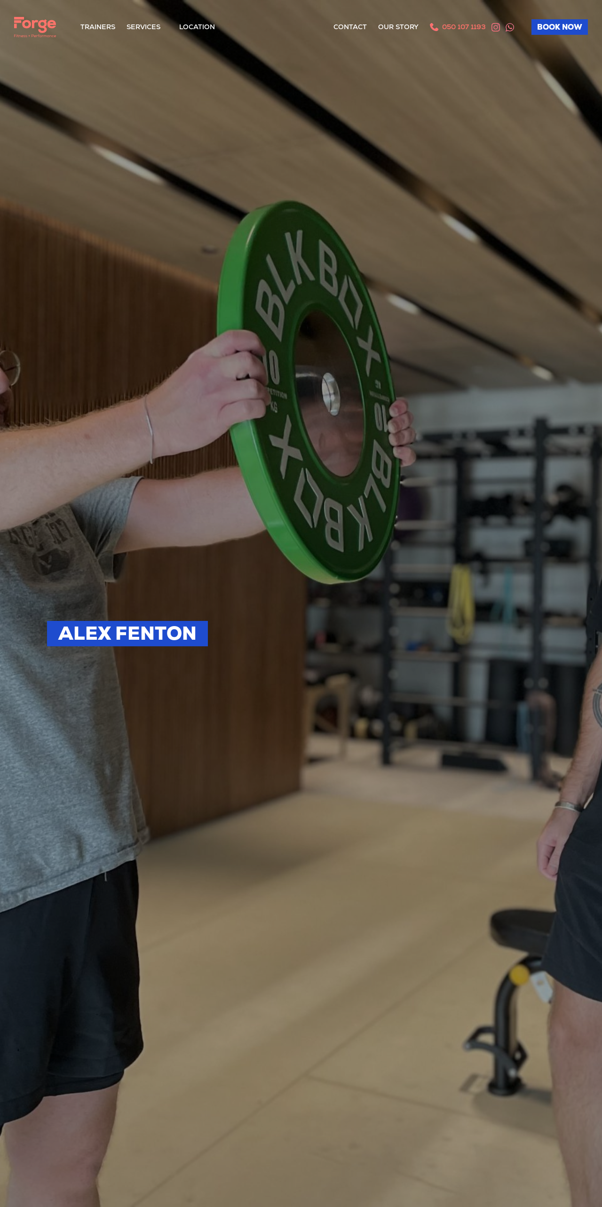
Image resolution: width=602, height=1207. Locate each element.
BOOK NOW (559, 27)
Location (197, 27)
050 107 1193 (462, 27)
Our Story (398, 27)
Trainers (97, 27)
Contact (350, 27)
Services (143, 27)
